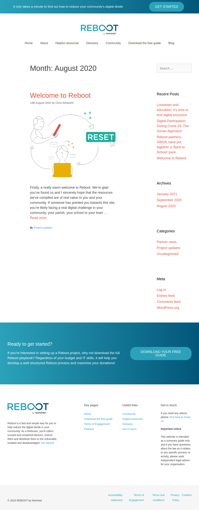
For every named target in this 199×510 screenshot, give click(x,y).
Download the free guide (144, 43)
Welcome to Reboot (60, 95)
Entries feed (166, 296)
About (44, 43)
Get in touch (129, 429)
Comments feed (168, 302)
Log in (161, 290)
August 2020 (166, 206)
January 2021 (167, 194)
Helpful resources (67, 43)
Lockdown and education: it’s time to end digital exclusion (172, 110)
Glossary (127, 424)
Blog (171, 43)
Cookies (187, 495)
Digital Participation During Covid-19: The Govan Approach (173, 126)
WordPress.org (168, 308)
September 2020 (169, 200)
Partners (89, 429)
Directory (92, 43)
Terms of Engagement (97, 424)
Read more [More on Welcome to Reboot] (38, 218)
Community (113, 43)
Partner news (167, 242)
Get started (47, 442)
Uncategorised (167, 254)
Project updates (43, 227)
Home (29, 43)
